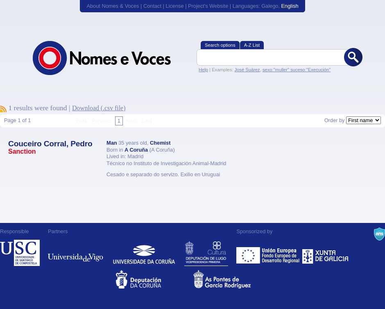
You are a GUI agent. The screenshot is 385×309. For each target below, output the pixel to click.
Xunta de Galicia (325, 253)
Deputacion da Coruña (154, 279)
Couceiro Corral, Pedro (50, 143)
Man (111, 143)
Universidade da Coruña (144, 253)
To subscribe (3, 109)
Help (203, 69)
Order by (334, 120)
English (290, 6)
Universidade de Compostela (20, 253)
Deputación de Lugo (206, 253)
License (174, 6)
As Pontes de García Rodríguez (231, 279)
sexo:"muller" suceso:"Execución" (297, 69)
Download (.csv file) (99, 108)
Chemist (160, 143)
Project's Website (208, 6)
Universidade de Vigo (75, 253)
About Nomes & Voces (112, 6)
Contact (152, 6)
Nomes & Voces (110, 58)
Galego (269, 6)
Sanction (22, 151)
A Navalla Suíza (379, 234)
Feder (268, 253)
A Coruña (136, 150)
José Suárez (247, 69)
